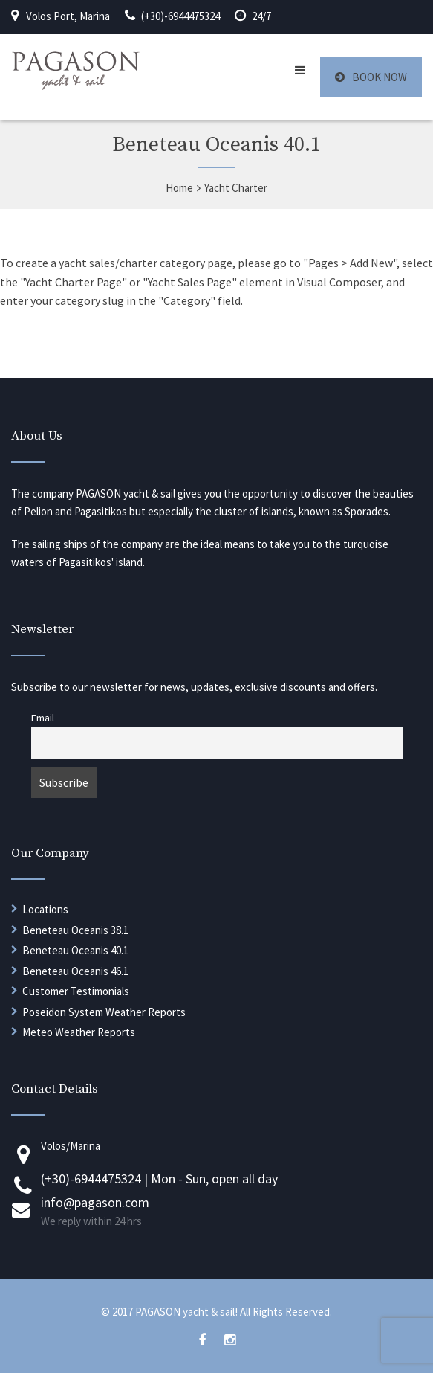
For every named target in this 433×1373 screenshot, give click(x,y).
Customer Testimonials (75, 991)
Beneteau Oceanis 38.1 (75, 930)
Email (42, 717)
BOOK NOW (371, 77)
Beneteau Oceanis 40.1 (75, 950)
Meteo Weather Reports (78, 1032)
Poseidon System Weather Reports (104, 1012)
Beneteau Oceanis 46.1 (75, 971)
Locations (45, 909)
